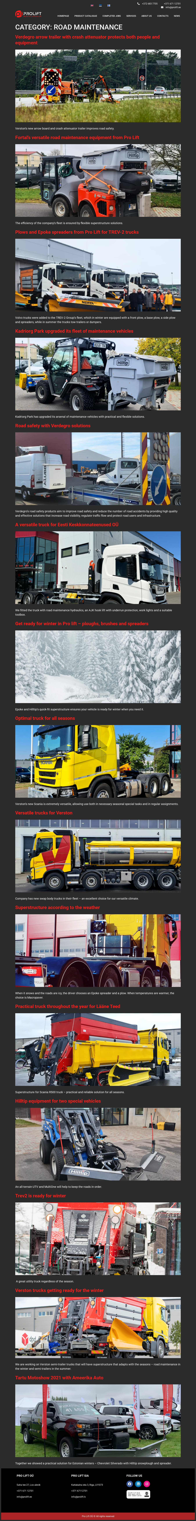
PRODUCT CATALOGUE (85, 16)
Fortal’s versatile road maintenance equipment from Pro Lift (77, 137)
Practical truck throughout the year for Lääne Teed (67, 1006)
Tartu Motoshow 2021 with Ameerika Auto (59, 1377)
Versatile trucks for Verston (43, 813)
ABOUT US (146, 16)
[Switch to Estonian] (100, 5)
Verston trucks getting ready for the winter (59, 1290)
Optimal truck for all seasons (45, 718)
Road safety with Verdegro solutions (52, 425)
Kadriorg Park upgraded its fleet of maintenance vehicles (74, 331)
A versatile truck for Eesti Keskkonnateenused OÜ (66, 524)
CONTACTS (162, 16)
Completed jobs (112, 16)
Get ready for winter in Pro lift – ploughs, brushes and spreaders (81, 623)
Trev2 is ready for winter (40, 1196)
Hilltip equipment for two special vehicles (58, 1101)
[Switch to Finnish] (109, 5)
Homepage (63, 16)
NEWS (177, 16)
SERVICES (131, 16)
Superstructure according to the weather (57, 907)
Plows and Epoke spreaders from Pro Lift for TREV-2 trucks (77, 232)
